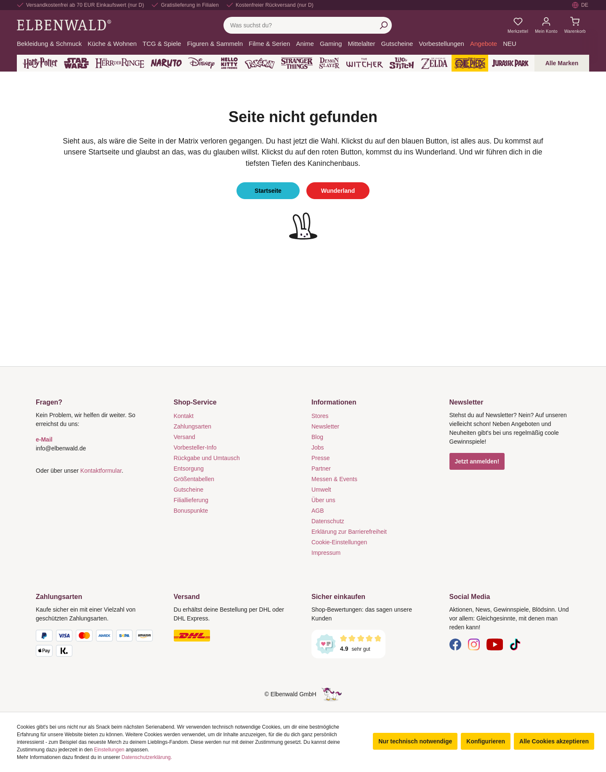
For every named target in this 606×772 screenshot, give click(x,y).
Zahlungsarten (193, 426)
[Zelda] (434, 63)
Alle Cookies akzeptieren (554, 741)
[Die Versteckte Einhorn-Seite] (332, 694)
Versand (184, 437)
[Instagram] (474, 644)
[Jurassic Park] (510, 63)
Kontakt (184, 416)
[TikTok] (515, 644)
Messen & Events (334, 479)
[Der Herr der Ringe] (119, 63)
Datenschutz (327, 521)
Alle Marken (562, 63)
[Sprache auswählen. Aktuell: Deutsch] (580, 5)
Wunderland (338, 190)
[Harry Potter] (40, 63)
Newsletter (325, 426)
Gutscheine (189, 489)
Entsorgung (189, 468)
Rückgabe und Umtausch (207, 458)
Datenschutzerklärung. (147, 757)
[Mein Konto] (546, 25)
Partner (321, 468)
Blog (317, 437)
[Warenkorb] (575, 25)
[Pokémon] (260, 63)
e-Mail (44, 439)
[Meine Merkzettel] (518, 25)
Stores (319, 416)
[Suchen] (383, 25)
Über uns (323, 500)
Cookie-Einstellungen (339, 542)
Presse (320, 458)
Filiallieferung (191, 500)
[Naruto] (166, 63)
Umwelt (321, 489)
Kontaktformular (101, 470)
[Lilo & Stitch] (401, 63)
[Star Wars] (76, 63)
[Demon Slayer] (329, 63)
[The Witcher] (364, 63)
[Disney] (201, 63)
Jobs (317, 447)
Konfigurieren (485, 741)
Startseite (268, 190)
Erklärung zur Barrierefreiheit (349, 531)
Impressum (325, 552)
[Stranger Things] (297, 63)
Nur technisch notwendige (415, 741)
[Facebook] (455, 644)
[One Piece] (470, 63)
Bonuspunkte (191, 510)
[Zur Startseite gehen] (64, 24)
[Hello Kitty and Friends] (229, 63)
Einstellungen (109, 750)
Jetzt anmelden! (477, 461)
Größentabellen (194, 479)
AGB (317, 510)
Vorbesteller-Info (195, 447)
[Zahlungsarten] (96, 645)
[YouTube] (494, 644)
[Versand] (234, 636)
